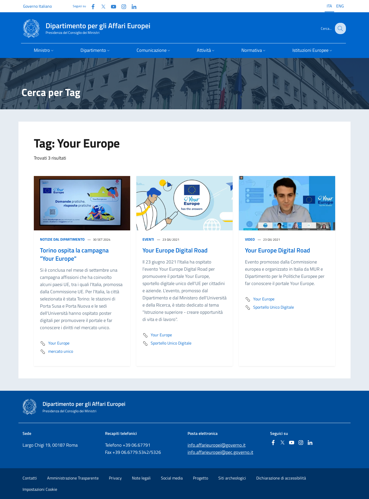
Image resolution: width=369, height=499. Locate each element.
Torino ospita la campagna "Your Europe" (74, 254)
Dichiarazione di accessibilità (281, 478)
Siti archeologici (232, 478)
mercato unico (56, 352)
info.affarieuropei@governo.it (216, 445)
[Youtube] (111, 6)
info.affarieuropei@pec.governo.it (220, 452)
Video (250, 239)
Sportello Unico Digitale (166, 343)
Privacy (115, 478)
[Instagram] (122, 6)
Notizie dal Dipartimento (62, 239)
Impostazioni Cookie (40, 489)
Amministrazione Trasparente (73, 478)
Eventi (148, 239)
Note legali (141, 478)
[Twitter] (101, 6)
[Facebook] (91, 6)
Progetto (200, 478)
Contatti (30, 478)
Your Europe (54, 343)
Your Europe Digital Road (175, 250)
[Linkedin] (132, 6)
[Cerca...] (340, 28)
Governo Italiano (37, 6)
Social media (172, 478)
